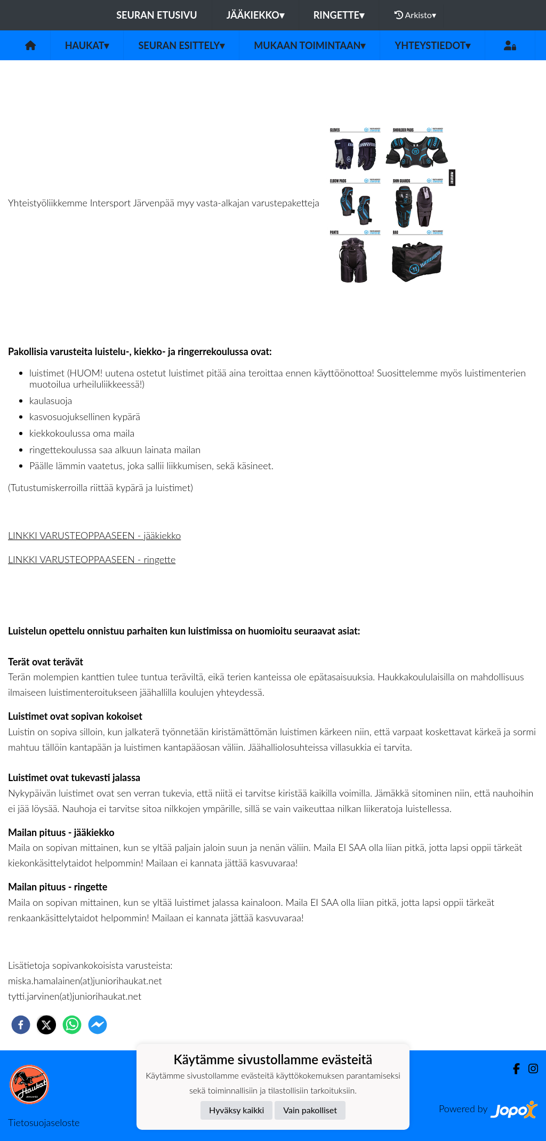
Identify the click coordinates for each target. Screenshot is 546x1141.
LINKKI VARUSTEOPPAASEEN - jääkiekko (94, 535)
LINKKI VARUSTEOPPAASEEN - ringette (91, 559)
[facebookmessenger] (97, 1024)
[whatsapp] (72, 1024)
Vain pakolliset (310, 1110)
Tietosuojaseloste (43, 1122)
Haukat (87, 45)
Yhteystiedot (432, 45)
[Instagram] (529, 1068)
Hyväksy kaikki (236, 1110)
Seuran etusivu (156, 15)
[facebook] (20, 1024)
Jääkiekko (255, 15)
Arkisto (415, 15)
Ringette (339, 15)
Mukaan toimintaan (309, 45)
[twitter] (46, 1024)
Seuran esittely (181, 45)
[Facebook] (512, 1068)
